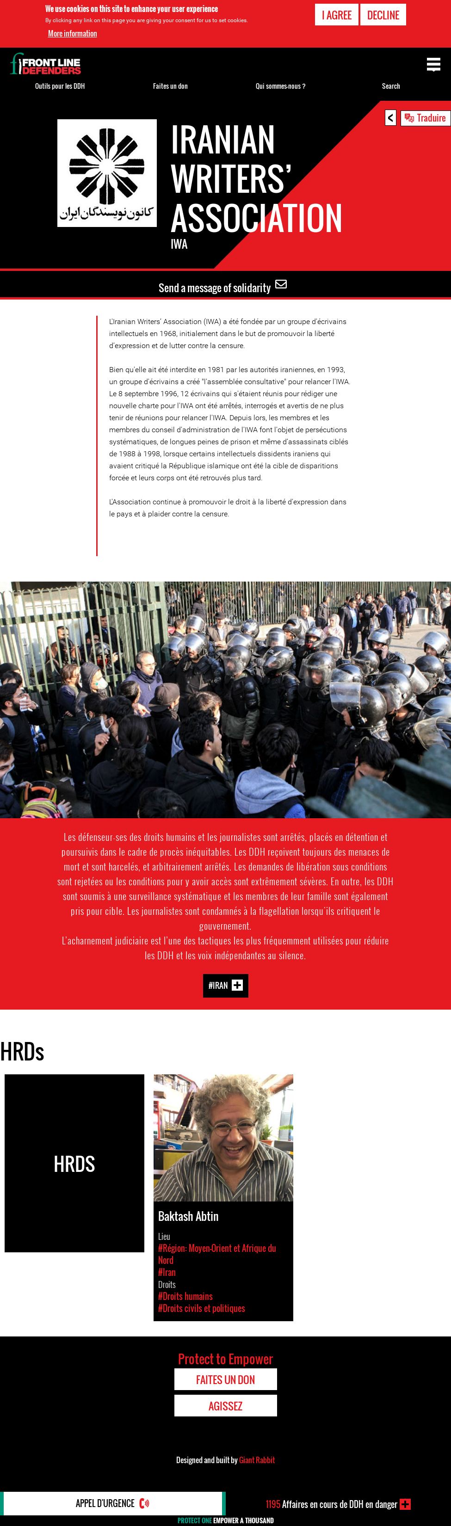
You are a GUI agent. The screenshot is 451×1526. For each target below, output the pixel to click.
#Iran (218, 985)
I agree (337, 14)
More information (72, 33)
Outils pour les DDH (60, 86)
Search (391, 86)
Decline (383, 14)
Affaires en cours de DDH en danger (331, 1504)
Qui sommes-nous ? (281, 86)
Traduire (431, 117)
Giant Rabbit (257, 1459)
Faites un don (170, 86)
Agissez (225, 1405)
